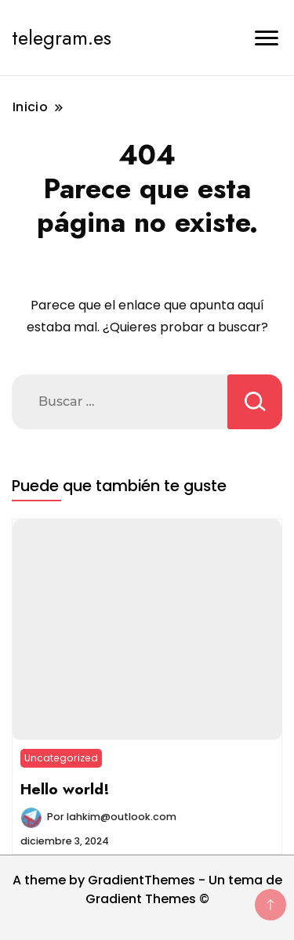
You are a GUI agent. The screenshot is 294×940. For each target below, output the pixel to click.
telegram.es (61, 37)
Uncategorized (61, 758)
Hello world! (65, 789)
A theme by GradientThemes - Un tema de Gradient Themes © (147, 889)
